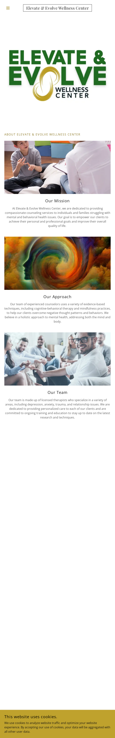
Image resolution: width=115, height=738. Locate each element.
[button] (12, 8)
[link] (57, 8)
